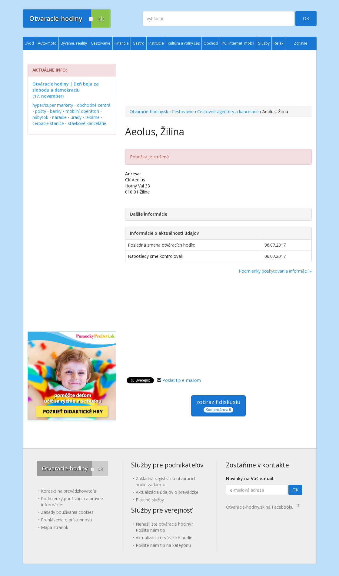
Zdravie (300, 43)
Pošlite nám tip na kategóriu (163, 545)
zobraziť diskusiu (218, 405)
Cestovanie (183, 111)
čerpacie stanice (48, 123)
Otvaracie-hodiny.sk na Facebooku (262, 507)
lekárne (92, 117)
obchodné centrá (93, 105)
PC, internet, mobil (238, 43)
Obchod (211, 43)
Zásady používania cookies (67, 512)
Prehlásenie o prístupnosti (66, 520)
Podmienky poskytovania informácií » (275, 271)
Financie (122, 43)
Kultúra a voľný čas (184, 43)
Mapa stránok (54, 527)
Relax (278, 43)
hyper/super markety (52, 105)
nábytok (40, 117)
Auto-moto (47, 43)
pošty (40, 111)
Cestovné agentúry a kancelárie (228, 111)
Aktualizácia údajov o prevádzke (167, 492)
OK (306, 18)
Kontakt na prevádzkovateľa (68, 491)
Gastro (139, 43)
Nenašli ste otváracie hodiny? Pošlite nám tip (164, 527)
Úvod (29, 43)
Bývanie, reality (74, 43)
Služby (264, 43)
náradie (59, 117)
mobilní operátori (82, 111)
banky (55, 111)
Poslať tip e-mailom (181, 380)
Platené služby (150, 500)
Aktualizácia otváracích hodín (164, 538)
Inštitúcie (156, 43)
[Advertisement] (218, 79)
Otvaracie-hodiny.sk (149, 111)
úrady (76, 117)
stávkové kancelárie (87, 123)
